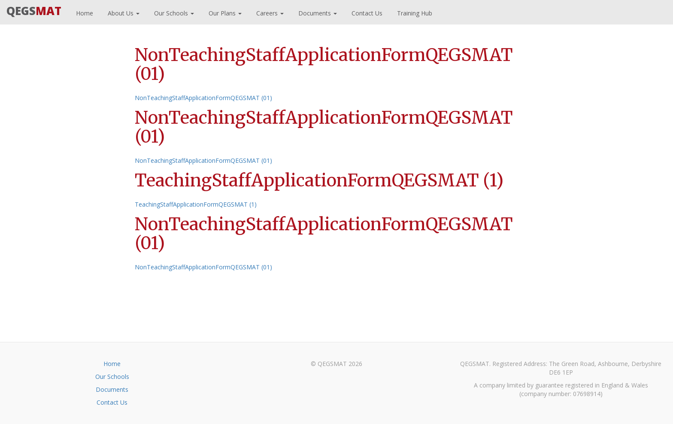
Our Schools (173, 12)
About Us (122, 12)
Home (83, 12)
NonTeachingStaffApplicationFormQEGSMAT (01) (203, 98)
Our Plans (224, 12)
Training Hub (413, 12)
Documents (317, 12)
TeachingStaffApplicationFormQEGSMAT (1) (196, 204)
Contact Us (366, 12)
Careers (269, 12)
